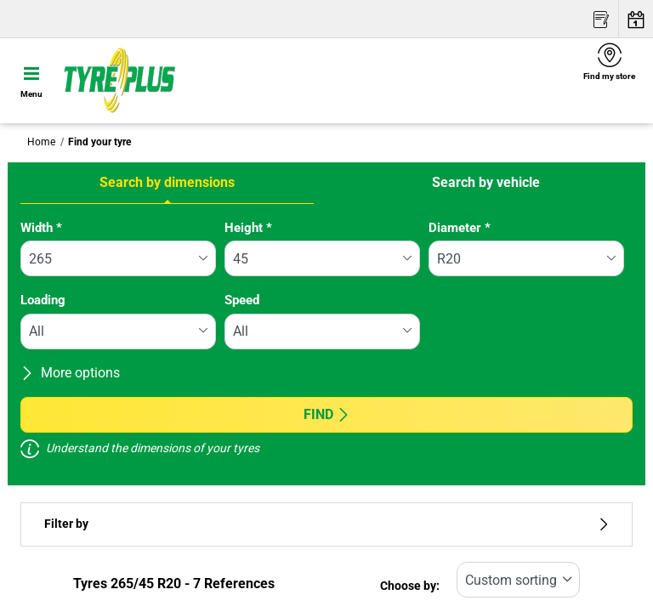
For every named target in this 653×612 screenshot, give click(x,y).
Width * (41, 227)
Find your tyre (99, 142)
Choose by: (410, 586)
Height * (248, 227)
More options (70, 373)
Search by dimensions (167, 182)
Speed (241, 300)
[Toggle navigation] (31, 80)
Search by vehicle (486, 182)
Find (327, 414)
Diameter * (460, 227)
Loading (42, 300)
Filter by (326, 524)
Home (41, 142)
